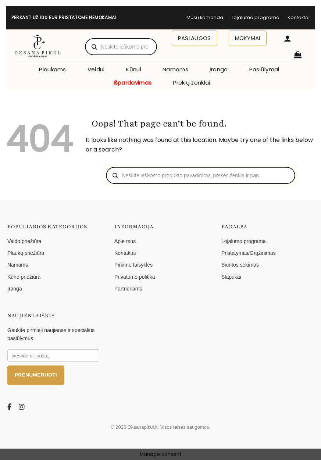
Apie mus (125, 241)
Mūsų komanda (204, 17)
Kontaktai (299, 17)
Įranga (219, 69)
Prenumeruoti (36, 375)
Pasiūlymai (264, 69)
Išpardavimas (133, 82)
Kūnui (134, 69)
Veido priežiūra (24, 241)
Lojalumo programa (255, 17)
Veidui (96, 69)
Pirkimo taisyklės (133, 265)
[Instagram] (22, 407)
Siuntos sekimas (240, 265)
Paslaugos (194, 38)
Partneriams (128, 289)
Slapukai (231, 277)
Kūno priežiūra (23, 277)
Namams (175, 69)
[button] (287, 38)
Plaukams (52, 69)
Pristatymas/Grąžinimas (248, 253)
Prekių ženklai (191, 82)
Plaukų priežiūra (25, 253)
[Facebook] (10, 407)
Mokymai (247, 38)
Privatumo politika (134, 277)
